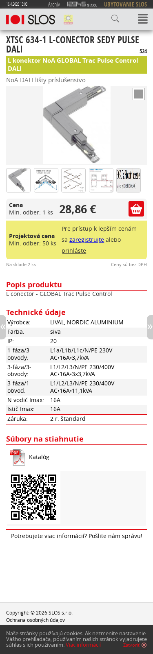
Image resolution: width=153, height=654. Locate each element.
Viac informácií (83, 644)
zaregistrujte (86, 239)
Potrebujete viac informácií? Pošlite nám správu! (76, 536)
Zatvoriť (131, 645)
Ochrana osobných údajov (35, 620)
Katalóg (39, 457)
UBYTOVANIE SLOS (125, 4)
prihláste (74, 250)
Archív (54, 4)
